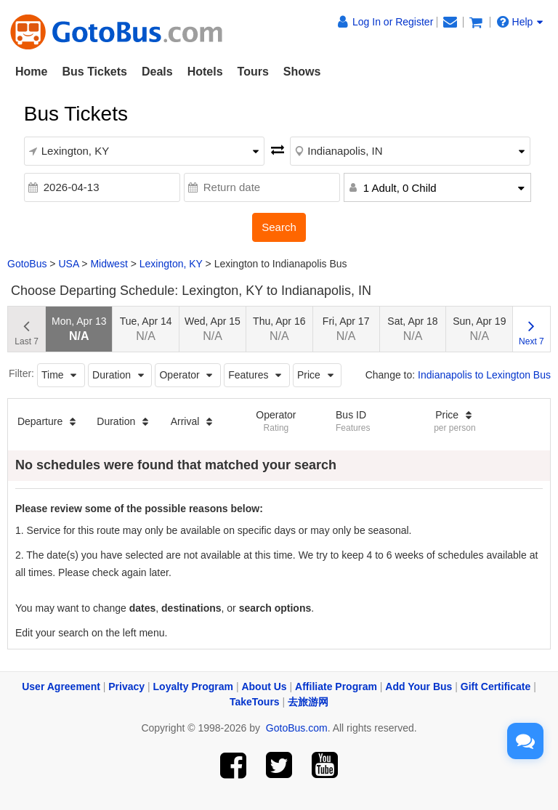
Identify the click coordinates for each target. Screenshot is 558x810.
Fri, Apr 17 (346, 328)
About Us (263, 686)
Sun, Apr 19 (479, 328)
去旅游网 (308, 702)
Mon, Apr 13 (79, 328)
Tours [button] (253, 71)
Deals (157, 71)
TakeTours (255, 702)
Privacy (126, 686)
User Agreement (61, 686)
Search (279, 227)
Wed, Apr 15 (212, 328)
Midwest (108, 264)
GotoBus (26, 264)
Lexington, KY (171, 264)
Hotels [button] (205, 71)
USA (68, 264)
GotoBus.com (297, 728)
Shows (302, 71)
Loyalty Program (193, 686)
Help (520, 22)
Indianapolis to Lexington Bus (484, 375)
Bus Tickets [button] (94, 71)
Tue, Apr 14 (146, 328)
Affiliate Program (336, 686)
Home (31, 71)
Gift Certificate (495, 686)
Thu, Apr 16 (279, 328)
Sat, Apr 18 (412, 328)
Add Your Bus (418, 686)
